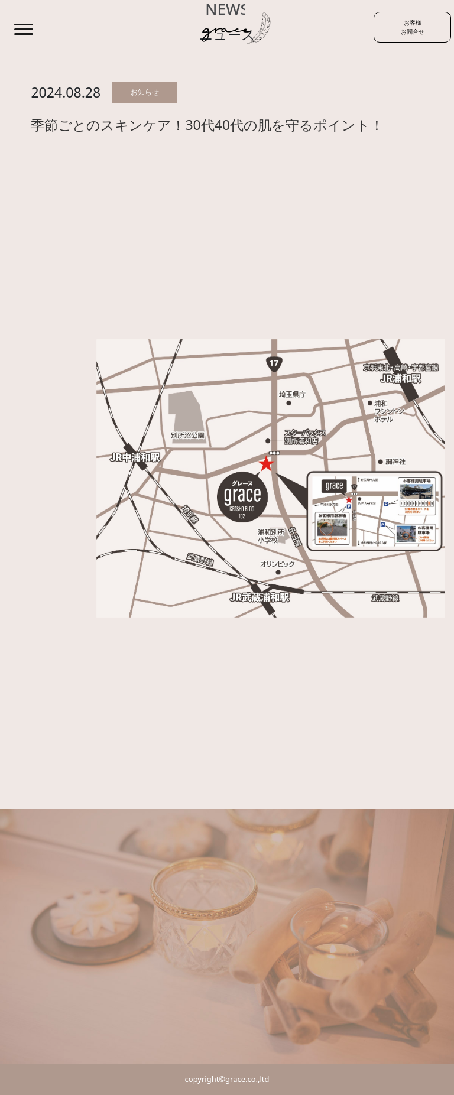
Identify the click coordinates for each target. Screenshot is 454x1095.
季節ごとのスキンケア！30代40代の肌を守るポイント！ (207, 124)
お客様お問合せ (412, 26)
